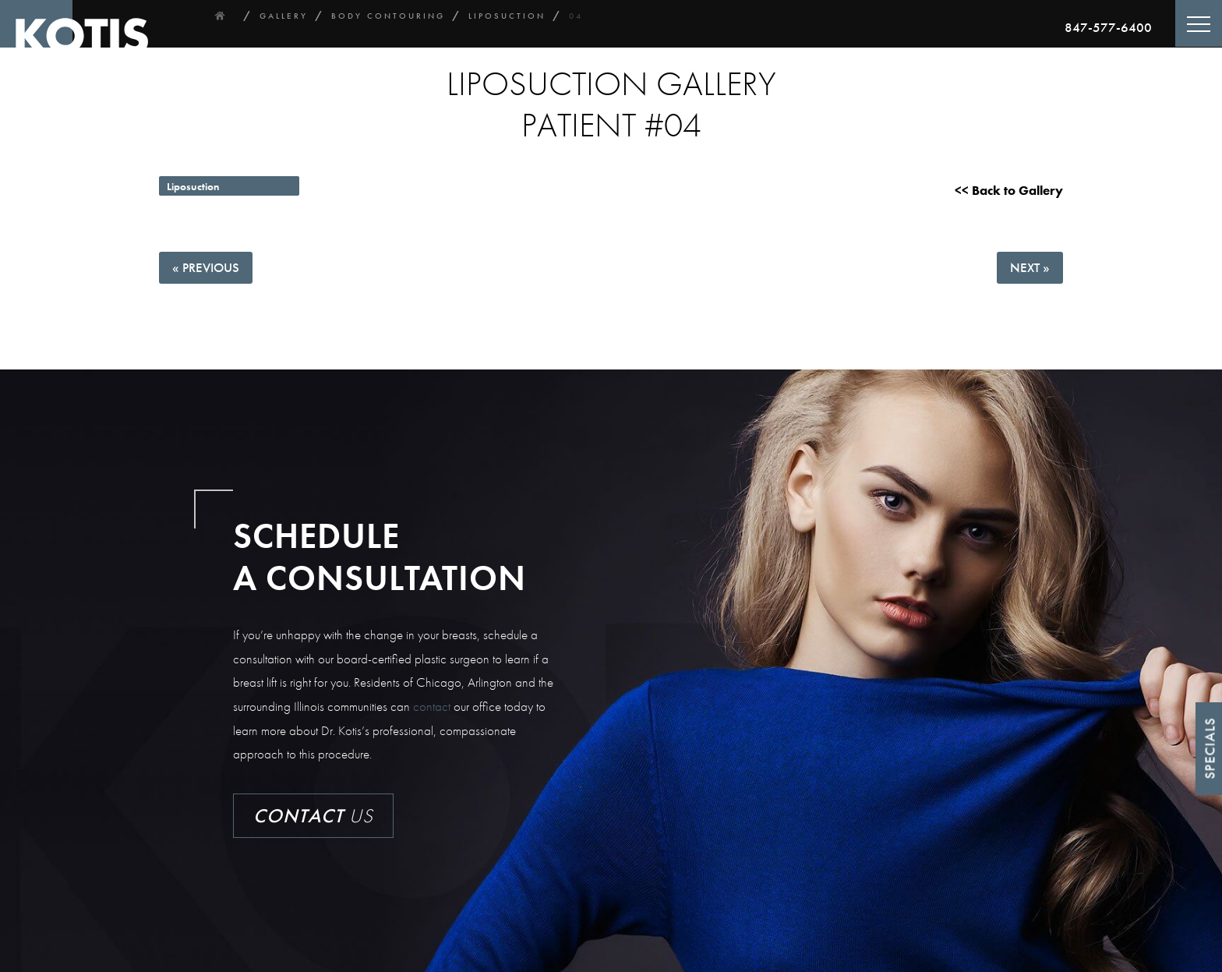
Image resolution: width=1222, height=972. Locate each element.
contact (431, 706)
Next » (1030, 267)
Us (313, 816)
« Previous (205, 267)
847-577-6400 (1108, 27)
